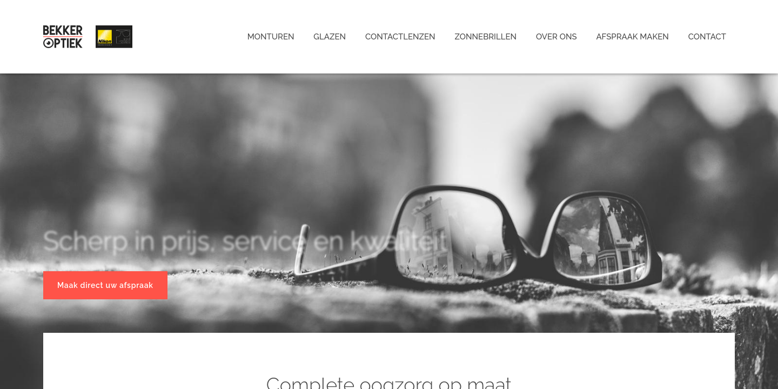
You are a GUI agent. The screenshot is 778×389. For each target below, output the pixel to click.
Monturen (270, 37)
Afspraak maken (632, 37)
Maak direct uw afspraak (105, 285)
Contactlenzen (400, 37)
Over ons (556, 37)
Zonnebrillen (486, 37)
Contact (707, 37)
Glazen (329, 37)
